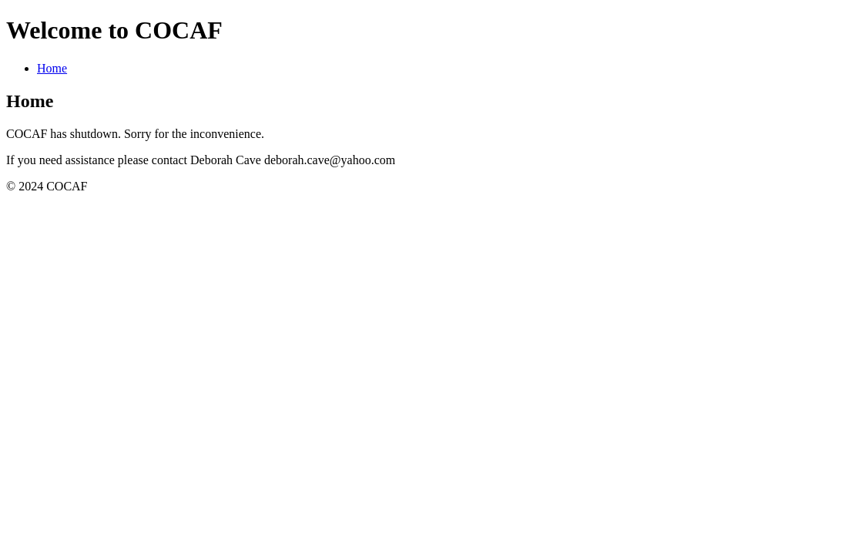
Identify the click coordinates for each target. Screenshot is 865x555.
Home (52, 68)
